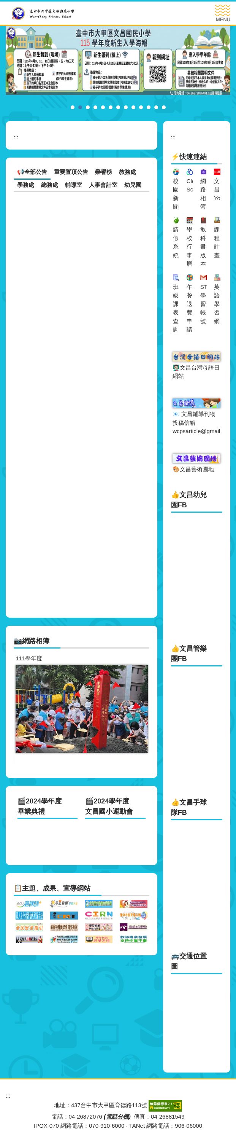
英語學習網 (217, 304)
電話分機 (117, 1116)
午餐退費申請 (189, 308)
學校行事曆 (189, 246)
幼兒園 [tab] (132, 185)
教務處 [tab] (127, 172)
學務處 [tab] (25, 185)
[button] (23, 711)
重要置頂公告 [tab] (71, 172)
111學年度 (29, 658)
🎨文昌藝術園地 (193, 469)
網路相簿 (203, 194)
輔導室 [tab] (73, 185)
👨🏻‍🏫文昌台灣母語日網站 (196, 371)
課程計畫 (217, 242)
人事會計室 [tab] (103, 185)
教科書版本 (203, 246)
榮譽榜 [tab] (103, 172)
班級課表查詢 (176, 308)
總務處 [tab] (49, 185)
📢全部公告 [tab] (32, 172)
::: (16, 137)
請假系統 (176, 242)
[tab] (72, 107)
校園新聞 (176, 194)
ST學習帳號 (203, 304)
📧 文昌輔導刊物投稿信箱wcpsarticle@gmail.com (203, 422)
